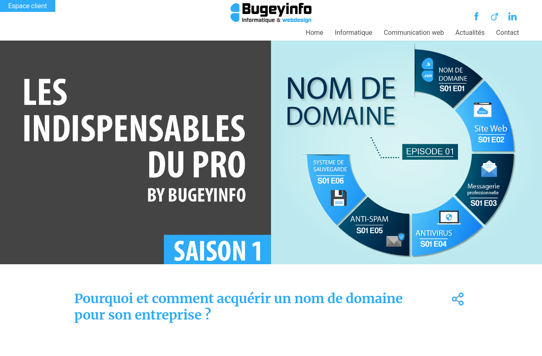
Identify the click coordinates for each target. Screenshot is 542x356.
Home (314, 32)
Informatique (354, 32)
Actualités (470, 32)
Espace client (27, 6)
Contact (507, 32)
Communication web (414, 32)
